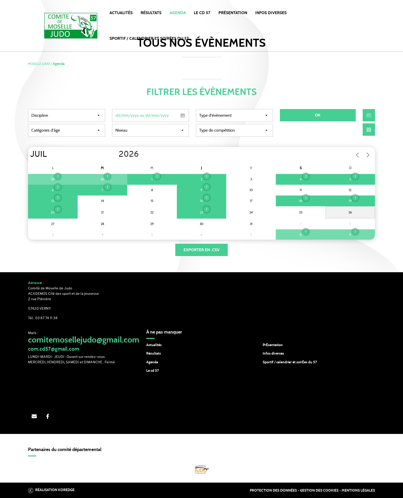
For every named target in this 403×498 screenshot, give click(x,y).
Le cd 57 (152, 371)
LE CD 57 (202, 13)
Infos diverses (273, 353)
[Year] (114, 155)
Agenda (178, 13)
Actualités (121, 13)
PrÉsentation (273, 345)
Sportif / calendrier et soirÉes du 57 (290, 362)
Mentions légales (358, 490)
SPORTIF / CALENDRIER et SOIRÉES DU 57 (149, 38)
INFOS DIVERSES (271, 13)
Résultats (151, 13)
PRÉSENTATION (232, 13)
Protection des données (273, 490)
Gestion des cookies (319, 490)
